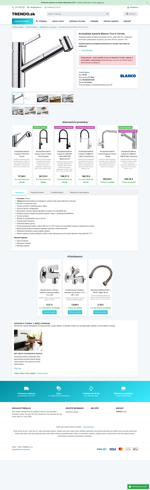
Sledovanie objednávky (99, 412)
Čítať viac (17, 368)
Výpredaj (41, 21)
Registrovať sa (96, 418)
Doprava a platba (77, 21)
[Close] (147, 2)
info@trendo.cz (36, 7)
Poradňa (94, 21)
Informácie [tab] (20, 192)
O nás (68, 418)
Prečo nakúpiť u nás (73, 421)
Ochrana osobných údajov (75, 428)
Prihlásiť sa (95, 415)
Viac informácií (87, 50)
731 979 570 (19, 7)
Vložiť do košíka (49, 312)
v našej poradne (42, 373)
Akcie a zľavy (58, 21)
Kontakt (127, 21)
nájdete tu (100, 3)
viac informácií (88, 457)
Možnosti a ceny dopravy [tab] (79, 192)
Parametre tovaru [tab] (37, 192)
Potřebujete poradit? (138, 486)
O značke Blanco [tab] (57, 192)
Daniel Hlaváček (24, 479)
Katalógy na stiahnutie (74, 424)
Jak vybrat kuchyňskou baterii (28, 353)
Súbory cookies (71, 431)
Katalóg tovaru (22, 21)
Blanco (87, 72)
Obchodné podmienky (74, 415)
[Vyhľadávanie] (78, 14)
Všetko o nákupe (111, 21)
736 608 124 (124, 427)
